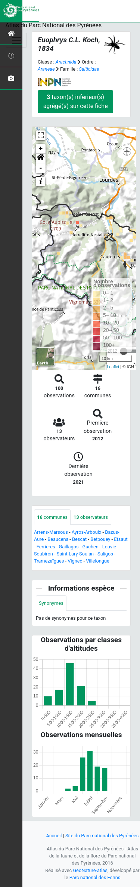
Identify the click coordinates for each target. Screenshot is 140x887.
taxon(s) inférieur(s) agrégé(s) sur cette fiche (75, 101)
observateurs (91, 517)
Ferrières (46, 546)
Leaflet (113, 366)
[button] (41, 158)
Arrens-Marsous (51, 532)
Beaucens (57, 539)
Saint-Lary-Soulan (75, 554)
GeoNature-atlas (90, 870)
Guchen (90, 546)
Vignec (75, 561)
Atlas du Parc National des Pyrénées (54, 25)
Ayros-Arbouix (86, 532)
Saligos (105, 554)
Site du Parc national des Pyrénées (102, 835)
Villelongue (97, 561)
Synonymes (51, 603)
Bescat (79, 539)
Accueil (54, 835)
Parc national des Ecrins (95, 877)
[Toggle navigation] (16, 40)
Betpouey (100, 539)
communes (52, 517)
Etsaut (120, 539)
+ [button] (41, 148)
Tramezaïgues (49, 561)
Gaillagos (69, 546)
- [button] (41, 168)
